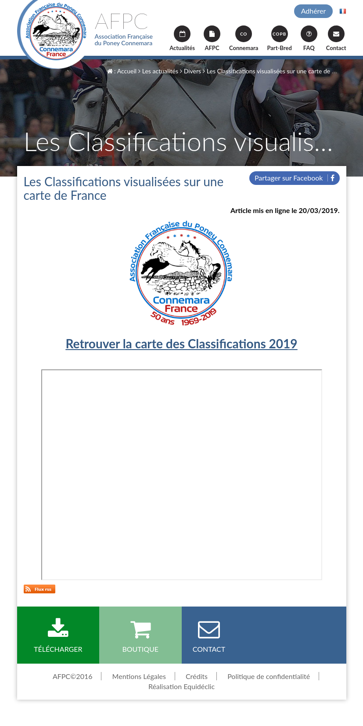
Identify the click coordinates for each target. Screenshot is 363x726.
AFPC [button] (212, 38)
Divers (190, 71)
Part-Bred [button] (279, 38)
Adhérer (313, 11)
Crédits (197, 676)
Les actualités (158, 71)
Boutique (140, 635)
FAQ (309, 38)
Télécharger (58, 635)
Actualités (182, 38)
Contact (336, 38)
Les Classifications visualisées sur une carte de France (276, 71)
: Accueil (122, 71)
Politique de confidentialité (268, 676)
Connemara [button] (243, 38)
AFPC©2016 (73, 676)
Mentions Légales (139, 676)
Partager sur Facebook (294, 177)
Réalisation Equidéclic (181, 686)
